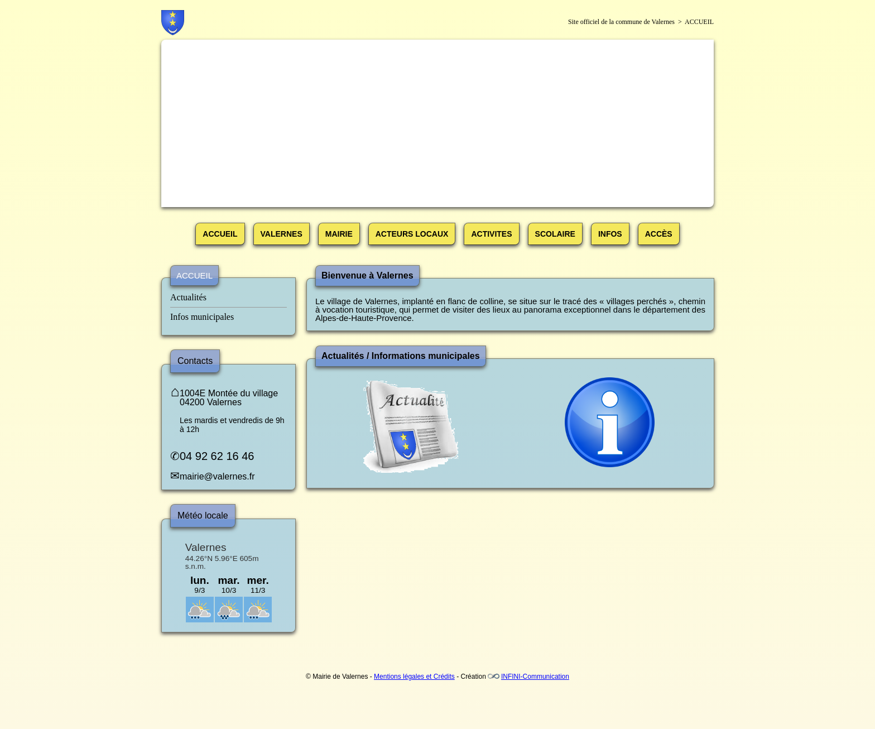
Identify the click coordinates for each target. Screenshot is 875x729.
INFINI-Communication (535, 676)
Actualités (188, 297)
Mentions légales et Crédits (414, 676)
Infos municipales (202, 317)
